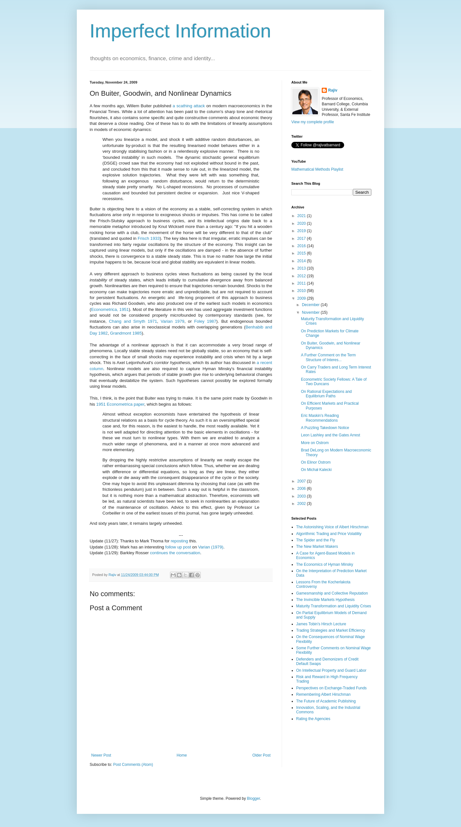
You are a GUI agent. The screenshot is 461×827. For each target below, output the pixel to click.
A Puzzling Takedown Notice (325, 428)
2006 (302, 488)
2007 (302, 481)
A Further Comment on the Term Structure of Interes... (328, 357)
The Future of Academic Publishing (326, 701)
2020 (302, 223)
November (311, 312)
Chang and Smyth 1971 (133, 321)
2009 (302, 298)
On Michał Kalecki (316, 469)
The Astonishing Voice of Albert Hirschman (332, 527)
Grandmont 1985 (126, 333)
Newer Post (101, 755)
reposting (179, 541)
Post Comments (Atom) (133, 764)
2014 (302, 261)
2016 (302, 246)
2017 (302, 238)
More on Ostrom (315, 443)
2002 (302, 503)
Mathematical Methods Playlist (317, 169)
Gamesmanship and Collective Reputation (332, 593)
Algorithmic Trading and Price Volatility (328, 533)
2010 (302, 290)
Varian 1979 (172, 321)
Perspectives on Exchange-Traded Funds (331, 688)
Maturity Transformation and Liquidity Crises (333, 606)
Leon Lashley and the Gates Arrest (330, 435)
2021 (302, 216)
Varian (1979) (210, 547)
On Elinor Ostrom (316, 462)
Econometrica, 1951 (110, 309)
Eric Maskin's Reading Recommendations (320, 417)
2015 (302, 253)
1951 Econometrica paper (120, 404)
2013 (302, 268)
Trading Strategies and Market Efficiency (330, 630)
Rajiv (332, 90)
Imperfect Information (180, 31)
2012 (302, 276)
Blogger (253, 798)
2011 (302, 283)
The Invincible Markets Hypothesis (325, 599)
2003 (302, 496)
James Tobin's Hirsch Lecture (321, 624)
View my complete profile (312, 122)
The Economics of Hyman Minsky (324, 564)
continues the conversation (175, 552)
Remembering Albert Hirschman (323, 694)
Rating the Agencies (313, 719)
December (311, 305)
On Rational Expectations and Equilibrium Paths (326, 393)
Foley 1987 (205, 321)
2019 (302, 231)
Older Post (261, 755)
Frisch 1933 (149, 238)
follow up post (178, 547)
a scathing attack (189, 105)
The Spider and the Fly (315, 540)
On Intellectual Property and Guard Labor (331, 670)
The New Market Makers (317, 546)
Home (182, 755)
